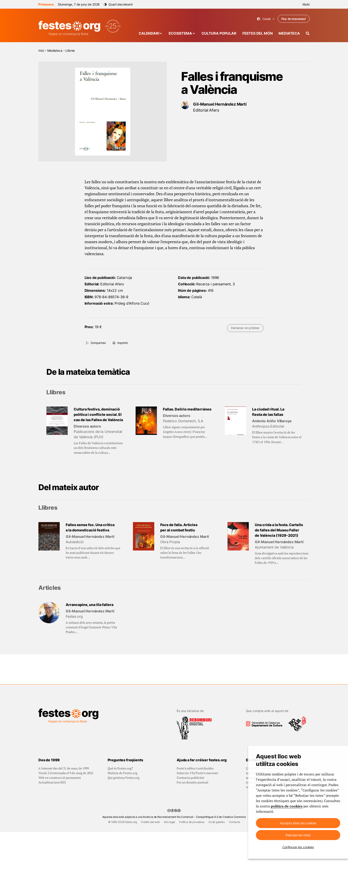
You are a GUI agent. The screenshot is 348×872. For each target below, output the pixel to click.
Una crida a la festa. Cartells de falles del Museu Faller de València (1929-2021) (279, 530)
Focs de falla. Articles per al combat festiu (179, 527)
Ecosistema (180, 33)
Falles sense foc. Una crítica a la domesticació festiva (90, 527)
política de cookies (287, 806)
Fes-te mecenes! (293, 19)
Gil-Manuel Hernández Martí (220, 104)
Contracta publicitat (190, 817)
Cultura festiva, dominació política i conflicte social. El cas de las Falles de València (98, 414)
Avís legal (169, 862)
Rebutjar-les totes (298, 835)
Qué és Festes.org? (120, 808)
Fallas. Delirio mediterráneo (187, 409)
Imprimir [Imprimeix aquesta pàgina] (122, 343)
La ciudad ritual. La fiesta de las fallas (268, 412)
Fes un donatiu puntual (192, 822)
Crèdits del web (150, 862)
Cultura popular (219, 33)
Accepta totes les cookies (298, 823)
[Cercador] (308, 33)
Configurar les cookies (298, 847)
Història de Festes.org (122, 813)
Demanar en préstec (245, 328)
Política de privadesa (191, 862)
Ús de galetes (216, 862)
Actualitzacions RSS (52, 822)
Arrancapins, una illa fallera (89, 604)
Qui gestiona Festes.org (123, 817)
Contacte (234, 862)
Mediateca (289, 33)
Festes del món (257, 33)
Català (266, 19)
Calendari (149, 33)
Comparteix (98, 343)
